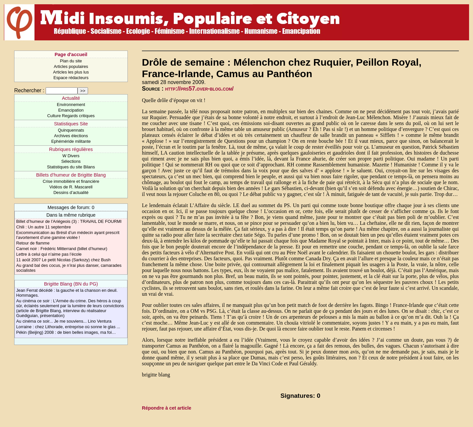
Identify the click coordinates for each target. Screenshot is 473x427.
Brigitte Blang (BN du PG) (71, 284)
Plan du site (71, 60)
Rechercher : (29, 90)
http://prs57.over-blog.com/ (199, 88)
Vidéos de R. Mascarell (70, 186)
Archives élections (71, 135)
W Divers (70, 155)
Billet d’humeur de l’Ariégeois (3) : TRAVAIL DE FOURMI (69, 221)
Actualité (71, 98)
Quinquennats (71, 130)
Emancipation (71, 110)
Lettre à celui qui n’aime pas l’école (48, 254)
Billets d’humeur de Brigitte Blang (71, 175)
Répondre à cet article (166, 408)
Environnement (71, 104)
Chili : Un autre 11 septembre (43, 226)
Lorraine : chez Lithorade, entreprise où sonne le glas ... (68, 326)
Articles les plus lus (71, 72)
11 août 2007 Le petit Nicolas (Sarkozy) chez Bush (63, 259)
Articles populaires (71, 66)
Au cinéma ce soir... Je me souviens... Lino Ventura (63, 321)
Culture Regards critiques (71, 115)
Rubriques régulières (71, 149)
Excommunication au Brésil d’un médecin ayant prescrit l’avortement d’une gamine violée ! (67, 235)
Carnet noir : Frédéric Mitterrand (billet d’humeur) (61, 248)
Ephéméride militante (71, 141)
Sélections (70, 161)
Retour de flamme (33, 243)
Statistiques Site (71, 123)
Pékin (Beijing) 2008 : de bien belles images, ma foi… (66, 332)
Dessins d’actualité (71, 192)
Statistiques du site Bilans (71, 166)
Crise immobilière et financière (71, 181)
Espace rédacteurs (71, 77)
